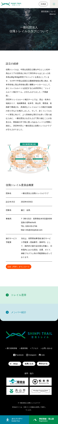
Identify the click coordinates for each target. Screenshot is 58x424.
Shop (14, 364)
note (42, 355)
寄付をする (43, 364)
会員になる (29, 364)
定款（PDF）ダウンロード (18, 267)
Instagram (31, 355)
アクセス (34, 348)
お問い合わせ (46, 348)
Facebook (18, 355)
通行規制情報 (11, 348)
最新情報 (24, 348)
